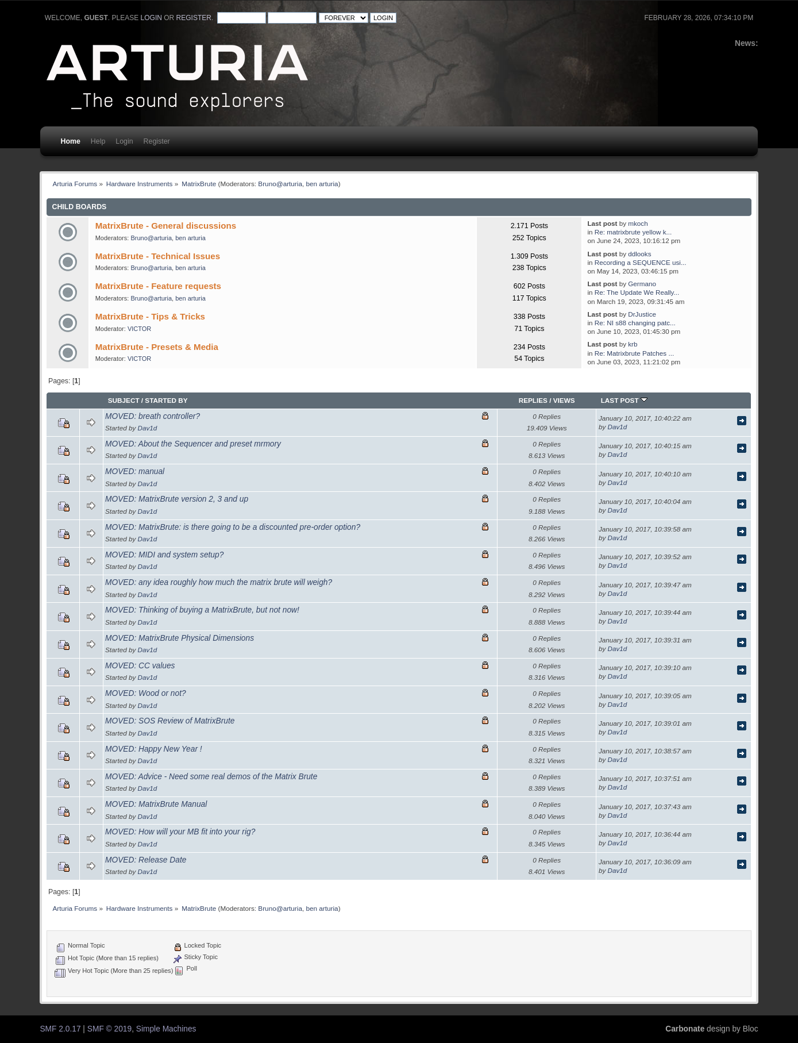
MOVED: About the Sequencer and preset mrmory (193, 444)
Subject (124, 400)
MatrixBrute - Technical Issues (157, 256)
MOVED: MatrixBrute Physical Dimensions (179, 638)
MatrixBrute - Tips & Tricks (150, 316)
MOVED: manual (134, 471)
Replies (533, 400)
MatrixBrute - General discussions (165, 225)
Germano (642, 283)
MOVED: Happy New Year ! (153, 749)
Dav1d (147, 428)
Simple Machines (166, 1029)
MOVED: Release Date (145, 860)
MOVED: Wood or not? (145, 693)
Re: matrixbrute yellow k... (633, 232)
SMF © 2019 (109, 1029)
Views (564, 400)
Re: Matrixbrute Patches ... (634, 353)
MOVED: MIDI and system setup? (164, 555)
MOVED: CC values (140, 665)
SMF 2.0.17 (60, 1029)
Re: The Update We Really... (637, 292)
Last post (624, 400)
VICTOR (139, 328)
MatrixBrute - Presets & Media (156, 347)
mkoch (637, 223)
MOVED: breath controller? (152, 416)
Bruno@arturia (280, 183)
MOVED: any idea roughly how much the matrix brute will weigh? (218, 582)
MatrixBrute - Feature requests (158, 286)
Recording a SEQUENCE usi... (641, 262)
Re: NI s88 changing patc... (635, 322)
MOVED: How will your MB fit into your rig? (180, 832)
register (193, 18)
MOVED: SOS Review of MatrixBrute (169, 721)
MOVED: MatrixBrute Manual (156, 804)
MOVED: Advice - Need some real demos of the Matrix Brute (211, 776)
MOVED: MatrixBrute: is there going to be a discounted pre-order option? (232, 527)
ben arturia (322, 183)
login (151, 18)
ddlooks (639, 253)
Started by (166, 400)
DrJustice (642, 314)
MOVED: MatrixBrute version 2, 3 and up (176, 499)
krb (632, 344)
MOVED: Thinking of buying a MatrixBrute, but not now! (202, 610)
